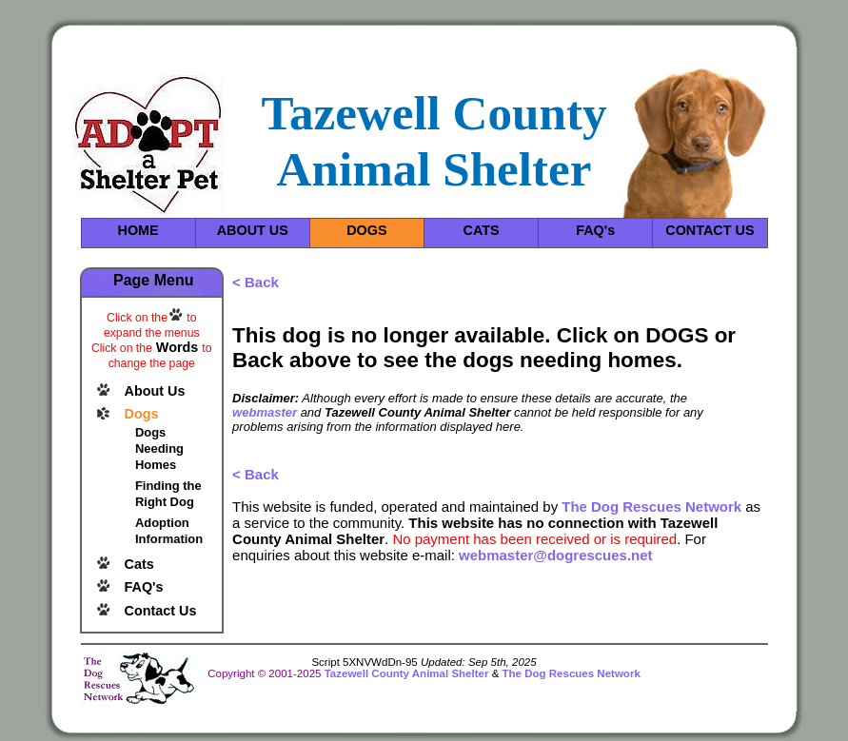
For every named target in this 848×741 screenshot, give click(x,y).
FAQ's (595, 230)
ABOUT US (252, 230)
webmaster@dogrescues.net (555, 555)
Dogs (142, 413)
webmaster (264, 412)
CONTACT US (709, 230)
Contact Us (161, 610)
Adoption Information (169, 531)
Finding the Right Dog (168, 493)
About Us (155, 391)
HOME (137, 230)
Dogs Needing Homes (159, 448)
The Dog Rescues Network (651, 506)
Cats (139, 564)
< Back (255, 282)
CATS (481, 230)
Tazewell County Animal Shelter (407, 673)
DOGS (366, 230)
